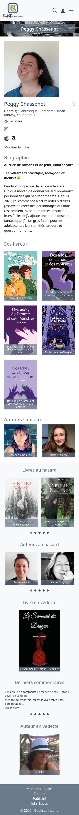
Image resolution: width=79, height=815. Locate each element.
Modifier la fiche (16, 147)
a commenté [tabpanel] (39, 700)
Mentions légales (39, 789)
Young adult (26, 115)
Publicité (39, 798)
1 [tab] (31, 533)
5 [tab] (48, 533)
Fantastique (29, 111)
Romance (46, 111)
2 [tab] (35, 533)
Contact (39, 793)
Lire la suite (12, 708)
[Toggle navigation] (71, 10)
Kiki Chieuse (13, 692)
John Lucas (39, 803)
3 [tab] (39, 533)
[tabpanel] (21, 503)
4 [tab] (44, 533)
